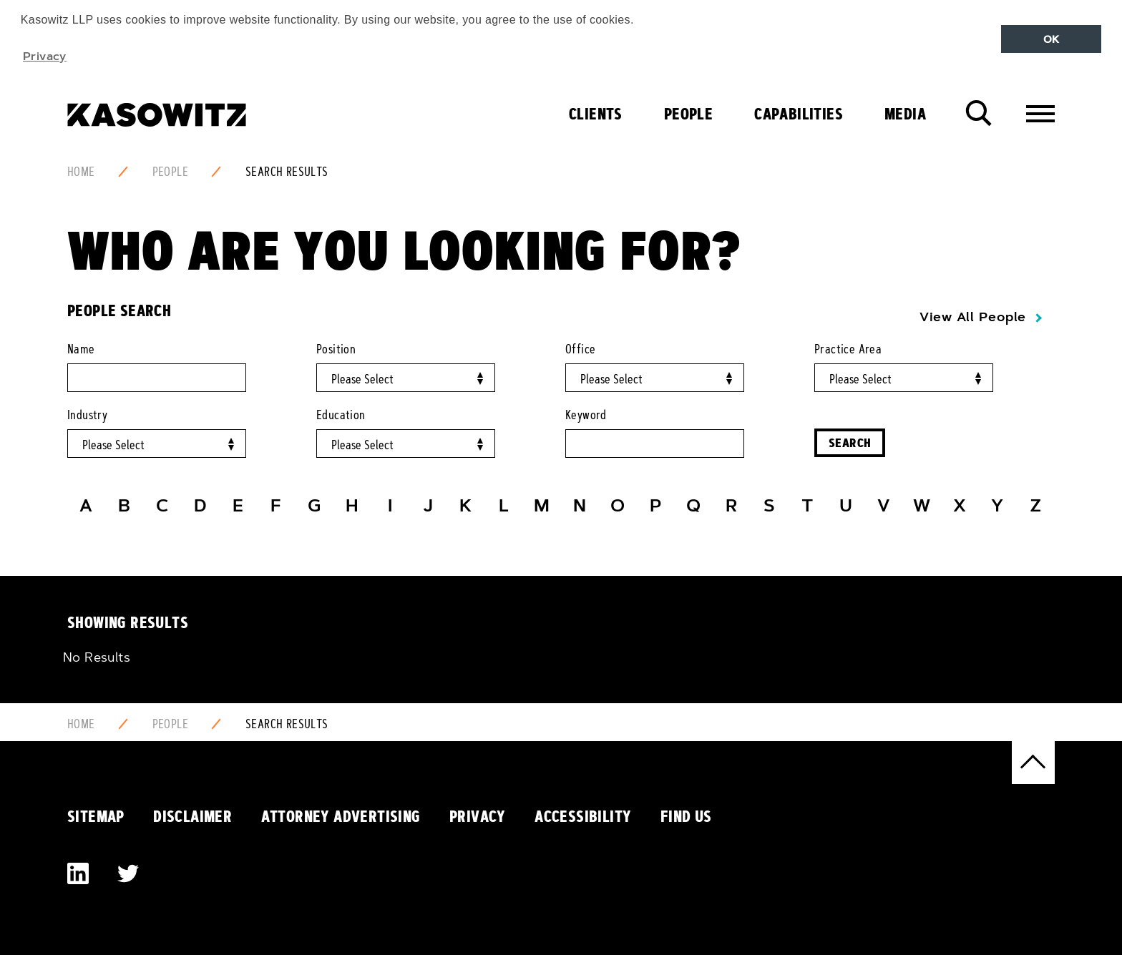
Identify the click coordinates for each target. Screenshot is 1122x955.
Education (341, 415)
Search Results (286, 171)
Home (81, 171)
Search (850, 442)
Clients (596, 114)
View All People (972, 317)
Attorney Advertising (341, 816)
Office (580, 349)
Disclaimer (192, 816)
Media (905, 114)
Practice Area (848, 349)
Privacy (477, 816)
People (688, 114)
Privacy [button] (45, 56)
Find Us (686, 816)
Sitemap (96, 816)
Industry (87, 415)
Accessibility (583, 816)
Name (81, 349)
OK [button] (1051, 39)
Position (336, 349)
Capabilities (798, 114)
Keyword (586, 415)
